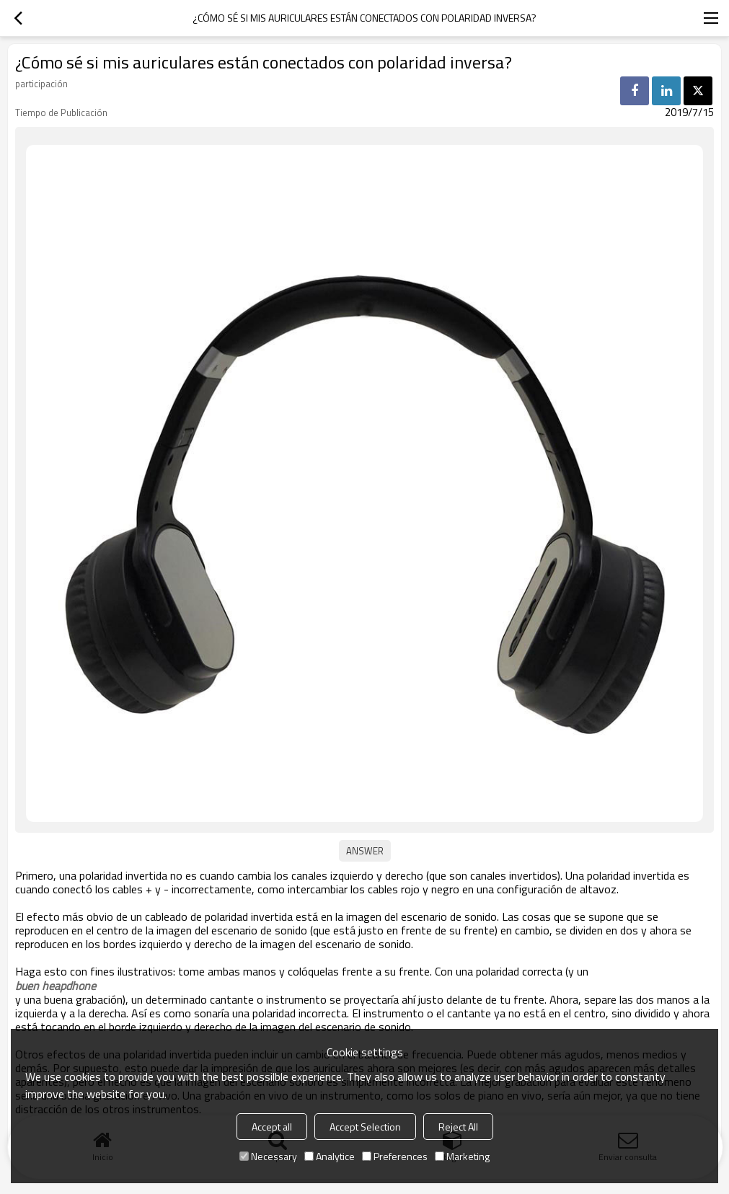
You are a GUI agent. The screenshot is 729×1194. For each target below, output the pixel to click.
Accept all (272, 1126)
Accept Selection (365, 1126)
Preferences (395, 1156)
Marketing (462, 1156)
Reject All (458, 1126)
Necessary (268, 1156)
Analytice (329, 1156)
